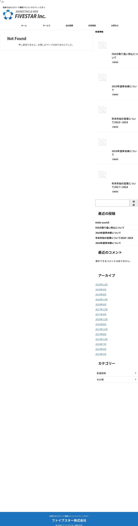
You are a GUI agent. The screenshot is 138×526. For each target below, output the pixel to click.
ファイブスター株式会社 (69, 520)
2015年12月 (100, 450)
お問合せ (115, 25)
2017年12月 (100, 431)
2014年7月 (100, 464)
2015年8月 (100, 455)
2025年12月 (100, 406)
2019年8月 (100, 416)
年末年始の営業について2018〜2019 (111, 195)
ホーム (24, 25)
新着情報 (101, 493)
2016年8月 (100, 445)
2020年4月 (100, 411)
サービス (46, 25)
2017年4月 (100, 435)
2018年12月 (100, 421)
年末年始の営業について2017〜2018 (111, 308)
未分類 (100, 499)
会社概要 (69, 25)
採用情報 (92, 25)
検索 (134, 324)
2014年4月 (100, 469)
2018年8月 (100, 426)
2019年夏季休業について (106, 138)
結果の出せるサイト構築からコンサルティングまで (69, 516)
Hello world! (102, 344)
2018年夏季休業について (106, 252)
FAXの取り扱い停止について (108, 81)
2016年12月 (100, 440)
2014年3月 (100, 474)
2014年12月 (100, 460)
